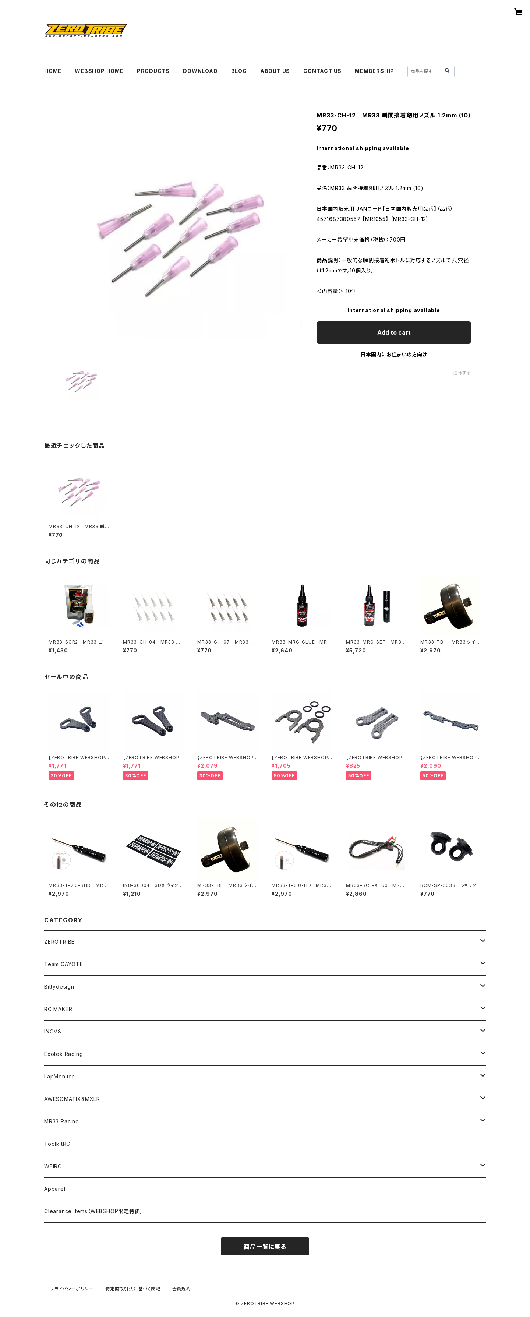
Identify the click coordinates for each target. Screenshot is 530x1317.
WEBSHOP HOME (99, 71)
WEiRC (53, 1166)
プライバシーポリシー (71, 1289)
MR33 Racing (61, 1121)
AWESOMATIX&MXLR (72, 1099)
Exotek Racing (63, 1054)
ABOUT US (275, 71)
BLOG (239, 71)
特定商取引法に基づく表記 (132, 1289)
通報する (462, 373)
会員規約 (181, 1289)
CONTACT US (322, 71)
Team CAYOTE (63, 964)
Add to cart (394, 332)
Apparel (55, 1189)
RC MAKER (58, 1009)
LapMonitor (59, 1076)
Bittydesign (59, 986)
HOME (52, 71)
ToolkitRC (57, 1144)
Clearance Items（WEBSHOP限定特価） (93, 1211)
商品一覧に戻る (265, 1246)
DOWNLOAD (200, 71)
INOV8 (52, 1031)
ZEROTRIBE (59, 942)
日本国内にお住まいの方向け (394, 354)
